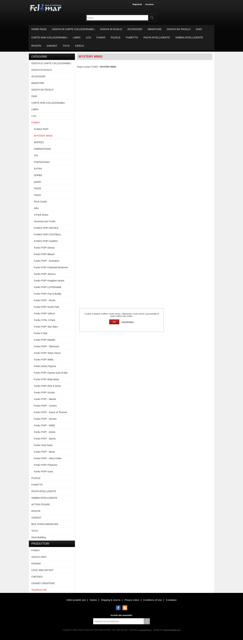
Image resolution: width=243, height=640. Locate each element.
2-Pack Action (41, 214)
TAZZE (37, 188)
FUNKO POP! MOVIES (46, 228)
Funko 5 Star (40, 333)
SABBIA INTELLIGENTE (189, 37)
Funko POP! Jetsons (45, 274)
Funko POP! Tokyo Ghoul (47, 353)
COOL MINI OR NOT (42, 570)
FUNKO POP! (41, 129)
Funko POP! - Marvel (45, 399)
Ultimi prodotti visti (76, 600)
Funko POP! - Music (44, 451)
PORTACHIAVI (42, 162)
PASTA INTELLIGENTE (156, 37)
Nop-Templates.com (172, 630)
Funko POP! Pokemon (45, 465)
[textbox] (117, 17)
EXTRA (38, 168)
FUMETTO (132, 37)
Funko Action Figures (45, 366)
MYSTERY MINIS (43, 135)
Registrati (137, 4)
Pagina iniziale (83, 67)
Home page (39, 29)
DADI (199, 29)
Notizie (93, 600)
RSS (124, 607)
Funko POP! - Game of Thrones (50, 412)
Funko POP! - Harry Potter (48, 458)
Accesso (149, 4)
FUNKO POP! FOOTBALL (47, 234)
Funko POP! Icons (43, 471)
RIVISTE (36, 45)
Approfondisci (128, 322)
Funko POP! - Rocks (45, 300)
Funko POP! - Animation (46, 260)
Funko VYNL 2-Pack (44, 320)
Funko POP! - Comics (45, 405)
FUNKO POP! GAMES (46, 241)
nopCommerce (145, 630)
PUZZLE (115, 37)
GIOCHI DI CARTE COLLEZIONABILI (73, 29)
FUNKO (101, 37)
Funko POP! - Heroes (45, 418)
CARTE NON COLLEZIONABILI (49, 37)
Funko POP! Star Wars (46, 326)
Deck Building (38, 537)
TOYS (66, 45)
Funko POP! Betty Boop (46, 379)
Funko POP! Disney (44, 247)
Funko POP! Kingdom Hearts (49, 280)
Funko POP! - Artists (44, 432)
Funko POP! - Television (46, 346)
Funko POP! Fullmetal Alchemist (51, 267)
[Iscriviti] (118, 621)
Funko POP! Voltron (44, 313)
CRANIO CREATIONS (43, 583)
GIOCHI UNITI (39, 557)
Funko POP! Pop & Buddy (47, 293)
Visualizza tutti (38, 589)
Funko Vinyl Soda (43, 445)
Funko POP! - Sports (45, 438)
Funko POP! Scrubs (44, 392)
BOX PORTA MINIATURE (44, 524)
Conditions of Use (152, 600)
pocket (37, 181)
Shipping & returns (110, 600)
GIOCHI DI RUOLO (111, 29)
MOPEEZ (39, 142)
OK (114, 322)
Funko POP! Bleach (44, 254)
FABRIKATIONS (42, 149)
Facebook (118, 607)
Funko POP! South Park (46, 307)
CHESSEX (37, 576)
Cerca (79, 45)
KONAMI (36, 563)
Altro (36, 208)
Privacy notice (131, 600)
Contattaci (171, 600)
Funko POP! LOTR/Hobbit (47, 287)
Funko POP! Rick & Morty (47, 386)
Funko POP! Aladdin (44, 339)
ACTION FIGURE (40, 504)
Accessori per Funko (45, 221)
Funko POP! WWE (43, 359)
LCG (88, 37)
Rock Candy (40, 201)
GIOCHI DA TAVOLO (179, 29)
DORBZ (38, 175)
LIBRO (76, 37)
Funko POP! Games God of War (51, 372)
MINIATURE (154, 29)
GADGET (52, 45)
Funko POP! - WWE (44, 425)
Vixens (37, 195)
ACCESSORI (134, 29)
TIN (36, 155)
